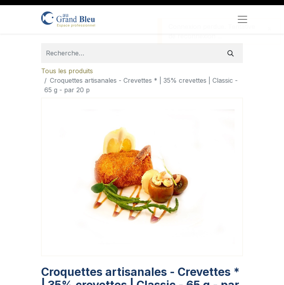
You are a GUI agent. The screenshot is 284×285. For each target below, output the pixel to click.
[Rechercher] (230, 53)
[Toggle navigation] (242, 19)
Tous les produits (67, 71)
